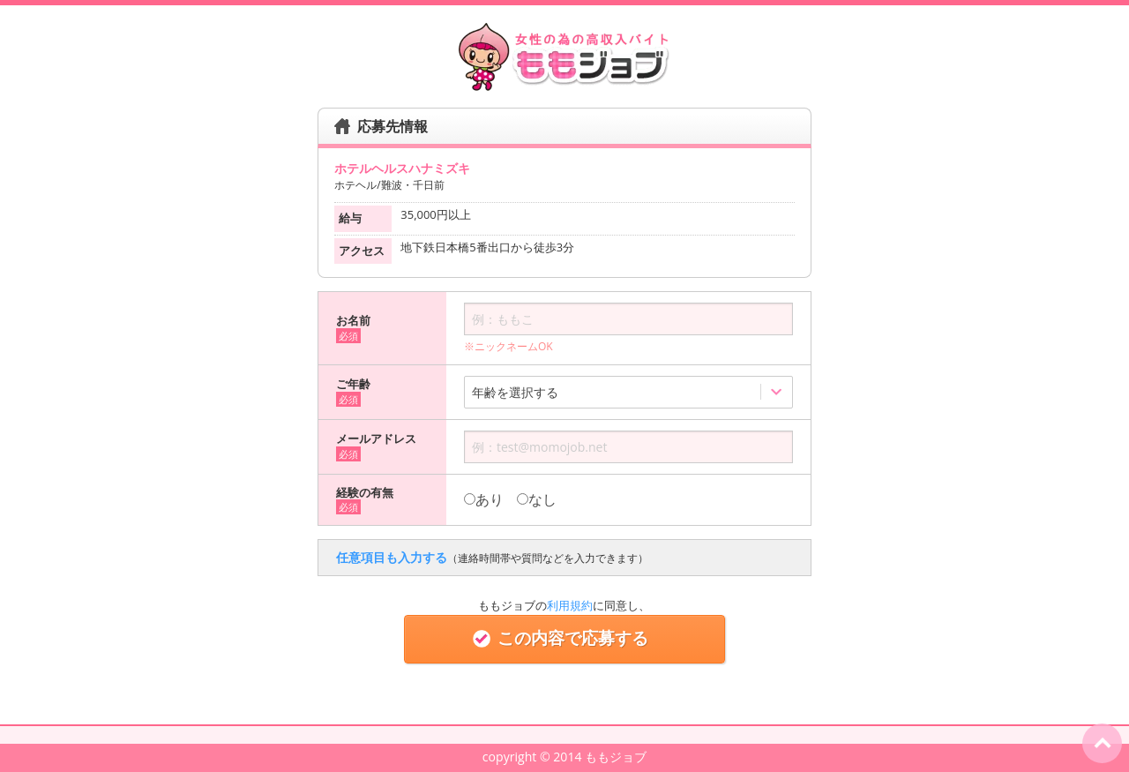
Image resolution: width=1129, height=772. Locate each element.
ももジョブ (616, 756)
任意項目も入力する (492, 557)
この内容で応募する (564, 638)
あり (484, 499)
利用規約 (570, 605)
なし (537, 499)
